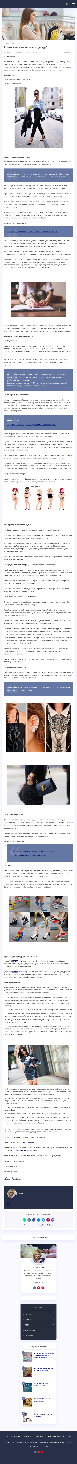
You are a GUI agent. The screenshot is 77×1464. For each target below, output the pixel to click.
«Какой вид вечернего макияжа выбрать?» (29, 855)
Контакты (57, 1437)
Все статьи (67, 1437)
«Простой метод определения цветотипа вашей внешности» (31, 425)
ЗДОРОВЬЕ (29, 1314)
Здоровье (27, 1437)
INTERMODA (17, 961)
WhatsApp (24, 1220)
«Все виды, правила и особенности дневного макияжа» (34, 851)
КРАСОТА (28, 1320)
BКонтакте (34, 1287)
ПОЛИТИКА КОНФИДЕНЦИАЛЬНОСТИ (38, 1447)
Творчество (39, 1437)
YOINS (15, 972)
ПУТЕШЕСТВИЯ (30, 1331)
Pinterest (31, 1142)
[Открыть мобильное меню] (72, 4)
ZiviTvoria (15, 4)
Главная (9, 1437)
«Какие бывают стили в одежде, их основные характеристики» (32, 232)
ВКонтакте (23, 1142)
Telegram (38, 1220)
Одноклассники (48, 1220)
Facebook (33, 1220)
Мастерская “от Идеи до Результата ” (24, 1150)
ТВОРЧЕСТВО (29, 1336)
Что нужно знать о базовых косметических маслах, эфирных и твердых (44, 1356)
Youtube (41, 1225)
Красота (17, 1437)
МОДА (27, 1325)
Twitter (43, 1220)
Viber (52, 1220)
